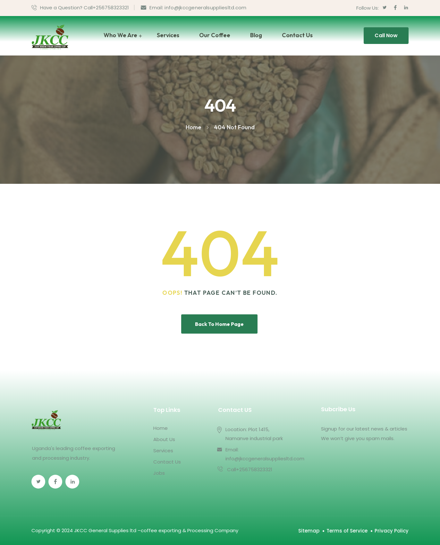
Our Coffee (214, 35)
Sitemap (308, 530)
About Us (164, 439)
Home (160, 428)
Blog (256, 35)
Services (168, 35)
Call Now (386, 35)
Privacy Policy (392, 530)
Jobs (159, 473)
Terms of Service (347, 530)
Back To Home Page (219, 324)
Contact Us (297, 35)
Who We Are (120, 35)
